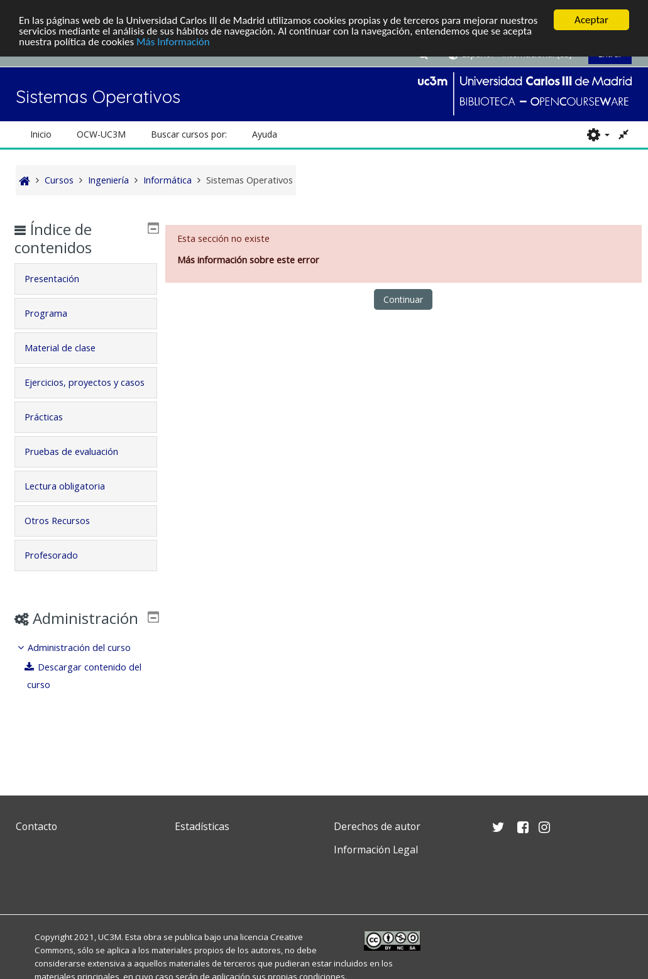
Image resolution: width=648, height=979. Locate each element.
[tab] (86, 278)
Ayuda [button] (264, 134)
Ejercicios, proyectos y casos (81, 390)
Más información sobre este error (248, 260)
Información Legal (376, 849)
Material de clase (69, 347)
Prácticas (53, 434)
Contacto (36, 826)
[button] (598, 134)
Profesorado (60, 572)
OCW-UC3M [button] (101, 134)
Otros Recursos (66, 538)
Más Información (173, 41)
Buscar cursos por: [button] (189, 134)
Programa (55, 313)
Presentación (61, 278)
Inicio (41, 134)
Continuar (403, 299)
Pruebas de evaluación (81, 468)
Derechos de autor (377, 826)
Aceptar (591, 19)
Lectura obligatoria (74, 503)
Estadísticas (202, 826)
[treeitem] (86, 701)
